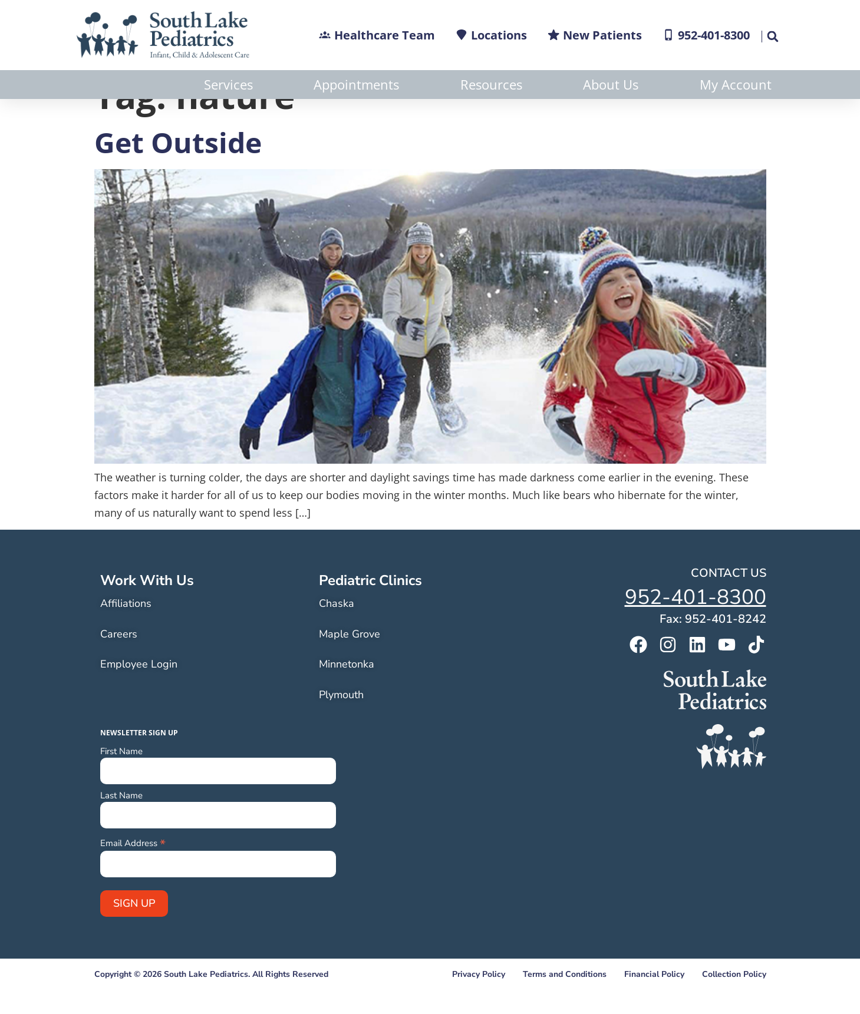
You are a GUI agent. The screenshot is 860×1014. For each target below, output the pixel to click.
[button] (773, 36)
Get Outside (178, 171)
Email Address (133, 871)
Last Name (121, 824)
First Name (121, 780)
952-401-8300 (695, 626)
